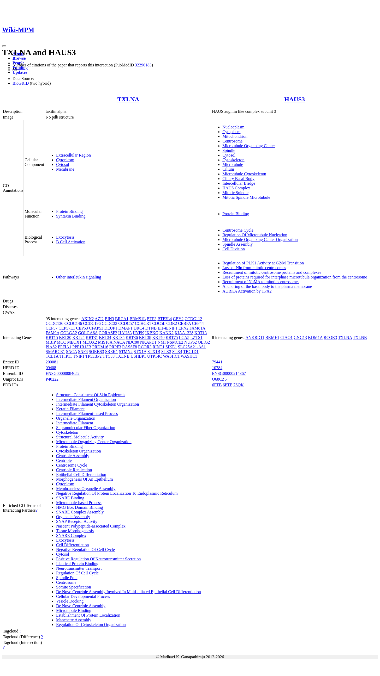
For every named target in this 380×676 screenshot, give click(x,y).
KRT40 (158, 337)
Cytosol (62, 164)
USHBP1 (138, 356)
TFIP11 (66, 356)
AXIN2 (87, 319)
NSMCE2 (175, 342)
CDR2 (171, 323)
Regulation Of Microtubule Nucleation (254, 235)
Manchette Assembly (73, 620)
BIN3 (109, 319)
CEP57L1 (66, 328)
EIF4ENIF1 (167, 328)
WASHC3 (189, 356)
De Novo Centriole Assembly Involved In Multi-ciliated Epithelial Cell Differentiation (128, 592)
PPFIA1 (65, 347)
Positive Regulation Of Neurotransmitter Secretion (98, 559)
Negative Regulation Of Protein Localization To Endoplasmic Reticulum (117, 493)
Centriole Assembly (72, 456)
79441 (217, 362)
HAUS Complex (236, 188)
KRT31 (92, 337)
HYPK (138, 333)
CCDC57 (126, 323)
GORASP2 (108, 333)
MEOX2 (89, 342)
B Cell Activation (70, 242)
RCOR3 (145, 347)
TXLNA (128, 99)
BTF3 (151, 319)
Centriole (64, 460)
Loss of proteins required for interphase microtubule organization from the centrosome (294, 277)
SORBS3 (96, 351)
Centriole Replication (74, 470)
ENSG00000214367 (229, 373)
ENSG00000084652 (63, 373)
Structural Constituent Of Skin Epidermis (90, 395)
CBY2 (178, 319)
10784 (217, 367)
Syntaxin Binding (70, 216)
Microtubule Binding (73, 610)
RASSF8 (129, 347)
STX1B (153, 351)
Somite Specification (73, 587)
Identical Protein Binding (77, 563)
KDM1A (315, 337)
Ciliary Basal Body (238, 178)
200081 (52, 362)
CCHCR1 (143, 323)
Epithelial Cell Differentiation (81, 474)
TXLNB (122, 356)
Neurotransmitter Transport (79, 568)
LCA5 (184, 337)
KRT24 (78, 337)
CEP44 (198, 323)
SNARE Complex (71, 535)
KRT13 (200, 333)
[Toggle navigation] (4, 46)
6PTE (227, 385)
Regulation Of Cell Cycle (77, 573)
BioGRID (21, 83)
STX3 (166, 351)
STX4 (177, 351)
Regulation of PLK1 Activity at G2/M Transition (263, 263)
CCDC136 (54, 323)
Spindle (228, 150)
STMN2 (126, 351)
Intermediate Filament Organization (86, 399)
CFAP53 (96, 328)
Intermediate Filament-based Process (87, 413)
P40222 (52, 379)
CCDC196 (92, 323)
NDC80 (132, 342)
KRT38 (145, 337)
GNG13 (300, 337)
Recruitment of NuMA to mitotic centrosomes (260, 282)
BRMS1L (137, 319)
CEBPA (184, 323)
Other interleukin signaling (78, 277)
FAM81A (197, 328)
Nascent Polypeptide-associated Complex (91, 526)
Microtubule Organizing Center (248, 146)
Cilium (228, 169)
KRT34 (105, 337)
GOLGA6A (88, 333)
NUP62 (190, 342)
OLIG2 (204, 342)
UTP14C (154, 356)
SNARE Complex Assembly (80, 512)
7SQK (238, 385)
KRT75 (171, 337)
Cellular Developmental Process (83, 596)
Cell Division (233, 249)
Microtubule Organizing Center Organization (260, 239)
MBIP (51, 342)
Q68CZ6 (219, 379)
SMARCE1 (55, 351)
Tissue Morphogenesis (75, 531)
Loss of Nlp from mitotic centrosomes (254, 267)
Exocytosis (65, 237)
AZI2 (99, 319)
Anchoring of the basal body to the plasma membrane (267, 286)
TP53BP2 (93, 356)
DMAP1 (125, 328)
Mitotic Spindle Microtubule (246, 197)
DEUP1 (110, 328)
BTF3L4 (164, 319)
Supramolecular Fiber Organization (85, 427)
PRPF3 (115, 347)
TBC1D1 (191, 351)
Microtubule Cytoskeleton (244, 174)
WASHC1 (171, 356)
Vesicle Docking (70, 601)
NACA (119, 342)
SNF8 (83, 351)
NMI (162, 342)
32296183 (143, 65)
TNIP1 (79, 356)
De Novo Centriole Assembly (80, 606)
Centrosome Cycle (237, 230)
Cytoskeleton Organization (78, 451)
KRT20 (65, 337)
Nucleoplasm (233, 127)
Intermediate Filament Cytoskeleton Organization (97, 404)
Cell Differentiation (72, 545)
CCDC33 (109, 323)
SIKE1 (171, 347)
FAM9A (52, 333)
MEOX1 (74, 342)
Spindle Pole (66, 577)
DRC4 (139, 328)
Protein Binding (69, 211)
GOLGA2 (68, 333)
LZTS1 (197, 337)
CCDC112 (193, 319)
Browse (19, 58)
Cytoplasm (65, 160)
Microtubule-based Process (79, 502)
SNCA (71, 351)
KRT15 (52, 337)
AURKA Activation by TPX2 (247, 291)
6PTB (217, 385)
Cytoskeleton (233, 160)
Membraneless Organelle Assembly (85, 488)
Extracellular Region (73, 155)
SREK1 (111, 351)
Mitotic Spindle (235, 192)
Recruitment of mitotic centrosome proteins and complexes (271, 272)
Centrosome (232, 141)
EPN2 (183, 328)
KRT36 (132, 337)
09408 (51, 367)
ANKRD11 (255, 337)
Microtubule (232, 164)
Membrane (65, 169)
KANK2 (166, 333)
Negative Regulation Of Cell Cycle (85, 549)
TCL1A (52, 356)
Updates (20, 72)
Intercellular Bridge (238, 183)
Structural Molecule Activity (80, 437)
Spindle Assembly (237, 244)
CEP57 (51, 328)
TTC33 (109, 356)
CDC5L (158, 323)
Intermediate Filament (74, 423)
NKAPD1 (148, 342)
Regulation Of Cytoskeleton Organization (91, 624)
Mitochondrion (234, 136)
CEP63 (82, 328)
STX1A (140, 351)
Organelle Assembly (73, 516)
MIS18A (105, 342)
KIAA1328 (184, 333)
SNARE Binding (70, 498)
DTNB (151, 328)
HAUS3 (294, 99)
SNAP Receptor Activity (76, 521)
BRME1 (272, 337)
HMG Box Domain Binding (79, 507)
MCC (61, 342)
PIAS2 (51, 347)
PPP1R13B (81, 347)
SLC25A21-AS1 (192, 347)
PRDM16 (100, 347)
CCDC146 (73, 323)
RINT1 (158, 347)
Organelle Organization (75, 418)
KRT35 (118, 337)
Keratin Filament (70, 409)
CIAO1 (286, 337)
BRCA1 (122, 319)
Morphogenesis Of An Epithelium (84, 479)
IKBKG (151, 333)
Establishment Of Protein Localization (88, 615)
